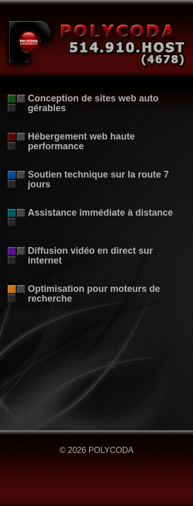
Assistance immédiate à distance (100, 212)
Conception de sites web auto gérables (93, 103)
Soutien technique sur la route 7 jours (98, 179)
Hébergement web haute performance (81, 141)
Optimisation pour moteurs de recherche (94, 294)
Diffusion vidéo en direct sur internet (90, 256)
